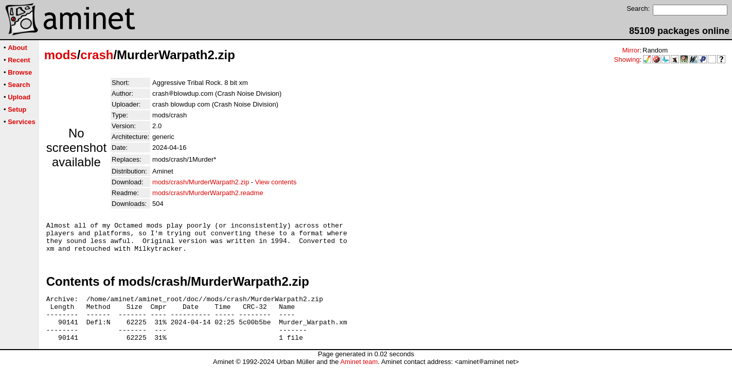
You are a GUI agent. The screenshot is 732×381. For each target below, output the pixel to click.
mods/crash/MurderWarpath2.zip (200, 182)
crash (96, 55)
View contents (276, 182)
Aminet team (359, 377)
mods (60, 55)
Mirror (630, 50)
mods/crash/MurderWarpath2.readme (207, 193)
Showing (627, 59)
